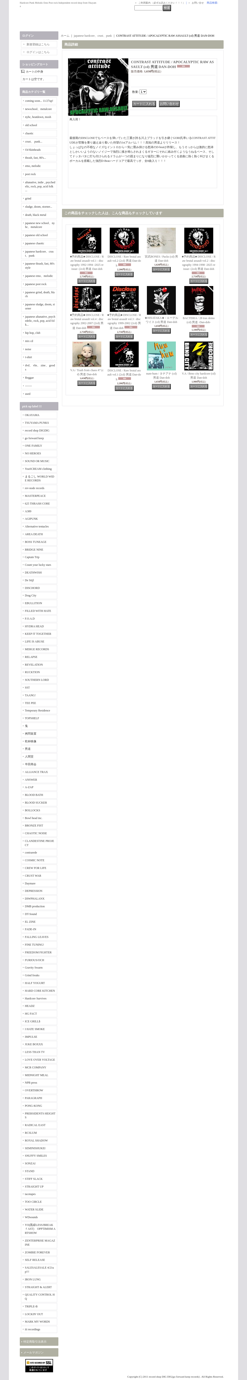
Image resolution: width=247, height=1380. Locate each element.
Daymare (30, 883)
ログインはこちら (38, 52)
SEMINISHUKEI (35, 1148)
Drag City (30, 595)
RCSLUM (31, 1132)
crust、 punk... (33, 141)
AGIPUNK (31, 518)
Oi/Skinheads (33, 149)
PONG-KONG (33, 1105)
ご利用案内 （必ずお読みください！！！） (161, 2)
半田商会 (30, 764)
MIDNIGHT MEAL (36, 1075)
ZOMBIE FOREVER (37, 1252)
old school (31, 125)
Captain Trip (32, 557)
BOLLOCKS (32, 810)
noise (28, 349)
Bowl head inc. (33, 818)
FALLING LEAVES (36, 937)
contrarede (31, 852)
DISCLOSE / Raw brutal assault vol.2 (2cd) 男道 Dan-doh (124, 261)
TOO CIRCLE (33, 1201)
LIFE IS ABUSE (34, 641)
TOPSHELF (32, 718)
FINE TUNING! (34, 944)
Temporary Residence (37, 710)
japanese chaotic (34, 243)
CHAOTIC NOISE (36, 833)
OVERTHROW (34, 1090)
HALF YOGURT (35, 983)
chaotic (29, 133)
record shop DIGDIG (37, 430)
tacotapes (30, 1194)
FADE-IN (30, 929)
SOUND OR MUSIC (37, 461)
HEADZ (30, 1006)
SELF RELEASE (35, 1260)
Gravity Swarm (34, 967)
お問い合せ (198, 2)
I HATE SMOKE (35, 1029)
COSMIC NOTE (34, 860)
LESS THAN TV (35, 1052)
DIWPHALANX (34, 898)
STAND (29, 1171)
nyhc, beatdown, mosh (38, 117)
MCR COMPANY (35, 1067)
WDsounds (31, 1217)
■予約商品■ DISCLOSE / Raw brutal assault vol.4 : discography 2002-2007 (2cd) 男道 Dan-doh (87, 321)
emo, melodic (33, 166)
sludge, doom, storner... (38, 206)
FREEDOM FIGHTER (38, 952)
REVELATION (34, 664)
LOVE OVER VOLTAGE (40, 1059)
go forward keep (34, 438)
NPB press (31, 1082)
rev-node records (34, 488)
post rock (30, 174)
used (27, 394)
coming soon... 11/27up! (39, 100)
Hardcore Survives (36, 998)
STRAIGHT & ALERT (38, 1287)
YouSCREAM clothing (38, 469)
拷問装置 (30, 733)
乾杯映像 (30, 741)
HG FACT (31, 1013)
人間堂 (29, 756)
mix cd (29, 341)
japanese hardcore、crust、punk (93, 35)
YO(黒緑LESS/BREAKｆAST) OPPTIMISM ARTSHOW (40, 1229)
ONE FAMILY (33, 445)
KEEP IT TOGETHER (38, 633)
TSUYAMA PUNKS (37, 422)
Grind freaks (32, 975)
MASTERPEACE (35, 496)
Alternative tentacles (37, 526)
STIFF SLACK (34, 1179)
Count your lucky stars (38, 565)
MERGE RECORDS (37, 649)
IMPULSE (31, 1036)
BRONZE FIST (34, 825)
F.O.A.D (30, 618)
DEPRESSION (33, 891)
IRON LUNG (33, 1279)
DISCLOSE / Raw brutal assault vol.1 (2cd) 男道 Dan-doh (124, 375)
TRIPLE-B (31, 1306)
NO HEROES (33, 453)
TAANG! (30, 695)
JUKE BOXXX (34, 1044)
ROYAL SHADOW (36, 1140)
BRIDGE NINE (34, 549)
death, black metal (35, 215)
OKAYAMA (32, 415)
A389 (28, 511)
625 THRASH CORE (37, 503)
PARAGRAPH (33, 1098)
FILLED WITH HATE (38, 611)
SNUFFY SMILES (36, 1155)
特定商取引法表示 (35, 1341)
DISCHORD (32, 588)
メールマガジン (33, 1352)
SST (27, 687)
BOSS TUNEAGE (35, 542)
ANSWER (31, 779)
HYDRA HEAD (34, 626)
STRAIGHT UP (34, 1186)
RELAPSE (31, 657)
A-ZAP (29, 787)
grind (28, 198)
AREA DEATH (34, 534)
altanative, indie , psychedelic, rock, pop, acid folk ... (40, 186)
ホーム (65, 35)
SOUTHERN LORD (37, 680)
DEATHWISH (33, 572)
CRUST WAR (33, 875)
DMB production (35, 906)
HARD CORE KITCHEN (40, 990)
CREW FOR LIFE (35, 868)
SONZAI (30, 1163)
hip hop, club (32, 333)
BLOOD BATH (34, 795)
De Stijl (29, 580)
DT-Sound (31, 914)
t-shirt (28, 357)
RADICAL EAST (35, 1125)
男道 (28, 749)
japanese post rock (36, 284)
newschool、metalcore (38, 109)
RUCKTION (32, 672)
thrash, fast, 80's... (35, 157)
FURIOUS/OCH (34, 960)
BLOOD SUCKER (36, 802)
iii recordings (32, 1329)
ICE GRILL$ (32, 1021)
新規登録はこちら (38, 44)
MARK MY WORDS (37, 1321)
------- (28, 386)
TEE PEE (30, 703)
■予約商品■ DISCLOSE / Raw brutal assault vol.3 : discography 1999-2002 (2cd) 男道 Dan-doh (124, 321)
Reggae (29, 377)
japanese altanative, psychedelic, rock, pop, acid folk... (40, 321)
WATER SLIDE (34, 1209)
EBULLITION (33, 603)
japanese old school (36, 235)
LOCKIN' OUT (34, 1314)
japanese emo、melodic (39, 276)
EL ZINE (30, 921)
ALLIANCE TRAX (36, 772)
